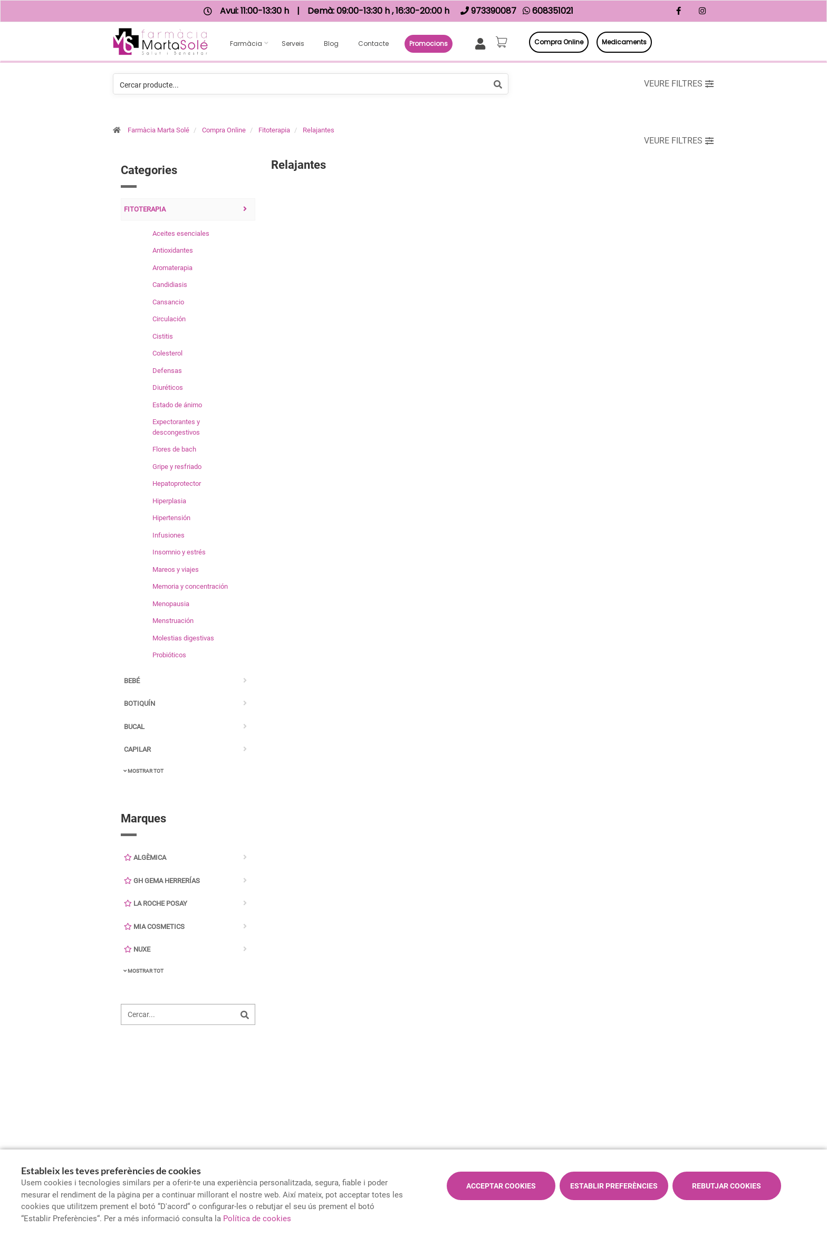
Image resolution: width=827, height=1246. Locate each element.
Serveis (293, 43)
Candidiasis (169, 285)
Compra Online (224, 130)
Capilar (137, 749)
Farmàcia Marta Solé (158, 130)
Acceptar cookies (501, 1186)
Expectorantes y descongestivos (176, 427)
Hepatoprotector (176, 483)
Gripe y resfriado (176, 467)
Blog (331, 43)
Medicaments (624, 41)
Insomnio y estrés (179, 552)
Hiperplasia (169, 501)
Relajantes (318, 130)
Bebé (132, 681)
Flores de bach (174, 449)
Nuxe (137, 949)
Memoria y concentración (190, 586)
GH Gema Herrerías (162, 881)
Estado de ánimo (177, 405)
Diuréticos (167, 387)
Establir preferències (614, 1186)
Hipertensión (171, 518)
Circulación (169, 319)
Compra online (558, 41)
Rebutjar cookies (726, 1186)
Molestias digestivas (183, 638)
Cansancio (168, 302)
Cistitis (162, 336)
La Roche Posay (155, 903)
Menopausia (170, 604)
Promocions (428, 43)
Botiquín (139, 703)
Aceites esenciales (180, 233)
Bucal (134, 727)
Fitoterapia (274, 130)
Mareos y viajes (175, 569)
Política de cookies (257, 1218)
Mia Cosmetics (154, 927)
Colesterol (167, 353)
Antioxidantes (172, 250)
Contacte (373, 43)
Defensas (167, 371)
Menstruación (173, 621)
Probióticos (169, 655)
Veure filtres (679, 84)
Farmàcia (246, 43)
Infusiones (168, 535)
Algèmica (145, 857)
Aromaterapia (172, 268)
